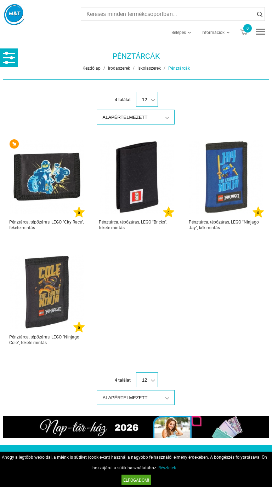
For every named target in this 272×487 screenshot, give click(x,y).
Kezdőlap (92, 68)
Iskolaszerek (149, 68)
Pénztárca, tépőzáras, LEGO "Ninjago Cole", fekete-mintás (44, 339)
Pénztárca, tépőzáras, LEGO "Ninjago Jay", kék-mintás (224, 224)
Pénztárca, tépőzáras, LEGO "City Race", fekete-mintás (46, 224)
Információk (213, 32)
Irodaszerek (119, 68)
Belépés (178, 32)
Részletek (167, 467)
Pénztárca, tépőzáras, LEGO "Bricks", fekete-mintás (133, 224)
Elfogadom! (136, 480)
